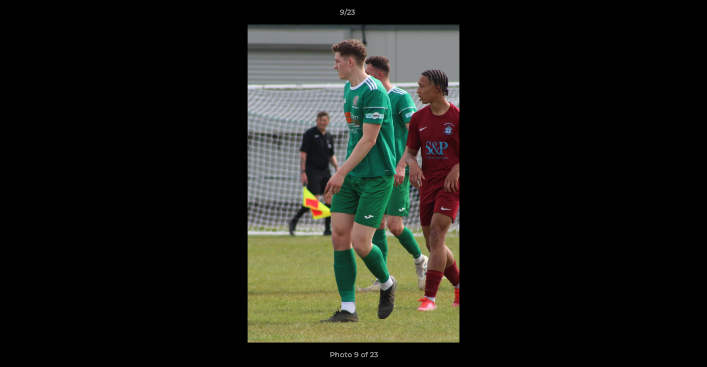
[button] (664, 14)
